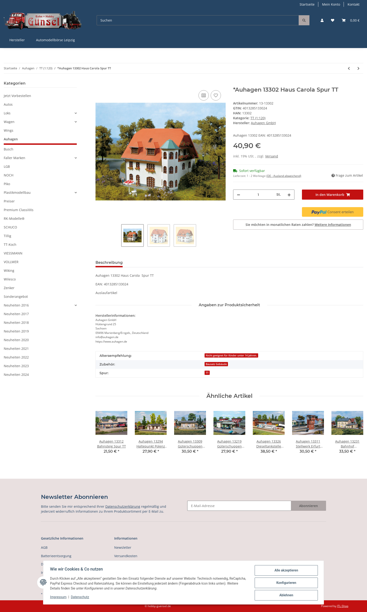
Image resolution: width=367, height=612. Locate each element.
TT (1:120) (257, 118)
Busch (8, 149)
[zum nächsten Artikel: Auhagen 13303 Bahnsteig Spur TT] (358, 68)
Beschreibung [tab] (109, 262)
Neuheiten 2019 (16, 331)
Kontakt (354, 4)
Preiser (9, 201)
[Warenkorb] (350, 20)
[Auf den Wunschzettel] (216, 95)
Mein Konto (331, 4)
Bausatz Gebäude (216, 364)
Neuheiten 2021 (16, 348)
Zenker (9, 288)
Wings (8, 130)
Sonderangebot (16, 296)
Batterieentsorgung (56, 556)
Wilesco (10, 279)
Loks (7, 113)
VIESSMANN (13, 253)
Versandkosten (125, 556)
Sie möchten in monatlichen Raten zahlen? (298, 224)
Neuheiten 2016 (16, 305)
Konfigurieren (285, 583)
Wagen (9, 121)
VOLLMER (11, 262)
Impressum (59, 597)
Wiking (9, 270)
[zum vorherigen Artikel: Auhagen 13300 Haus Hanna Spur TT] (349, 68)
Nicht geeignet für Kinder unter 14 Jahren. (231, 355)
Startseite (307, 4)
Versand (271, 156)
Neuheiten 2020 (16, 340)
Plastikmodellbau (17, 192)
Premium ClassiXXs (18, 210)
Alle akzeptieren (285, 571)
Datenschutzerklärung (122, 506)
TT (207, 372)
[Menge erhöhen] (289, 194)
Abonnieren (308, 506)
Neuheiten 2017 (16, 314)
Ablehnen (285, 595)
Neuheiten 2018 (16, 322)
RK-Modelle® (14, 218)
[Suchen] (198, 20)
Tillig (7, 236)
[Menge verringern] (238, 194)
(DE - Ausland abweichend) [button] (283, 176)
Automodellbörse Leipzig (55, 40)
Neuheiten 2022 (16, 357)
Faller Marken (14, 158)
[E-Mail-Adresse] (239, 506)
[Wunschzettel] (332, 20)
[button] (322, 20)
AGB (44, 547)
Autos (8, 104)
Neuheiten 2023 (16, 366)
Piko (7, 184)
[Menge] (258, 194)
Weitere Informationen (333, 224)
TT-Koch (10, 244)
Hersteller (17, 40)
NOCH (8, 175)
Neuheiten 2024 (16, 374)
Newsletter (122, 547)
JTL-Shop (342, 606)
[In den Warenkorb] (99, 83)
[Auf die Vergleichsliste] (203, 95)
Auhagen (11, 139)
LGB (7, 166)
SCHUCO (10, 227)
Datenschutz (81, 597)
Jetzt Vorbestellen (17, 95)
